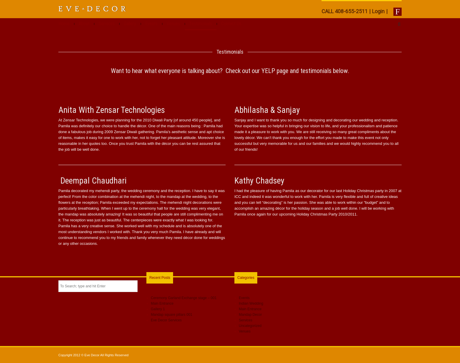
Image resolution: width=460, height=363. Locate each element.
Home (64, 23)
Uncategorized (250, 326)
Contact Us (231, 23)
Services (107, 23)
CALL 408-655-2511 (345, 11)
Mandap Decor (250, 315)
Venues (173, 23)
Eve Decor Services (166, 320)
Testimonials (200, 23)
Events (151, 23)
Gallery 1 (158, 309)
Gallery (130, 23)
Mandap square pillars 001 (171, 315)
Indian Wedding (251, 303)
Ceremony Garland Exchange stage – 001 (184, 298)
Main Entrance (162, 303)
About (84, 23)
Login (378, 11)
